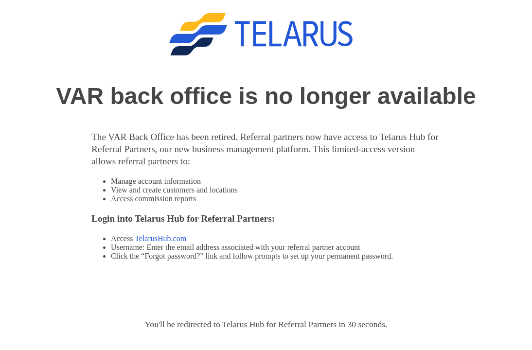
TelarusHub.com (160, 238)
